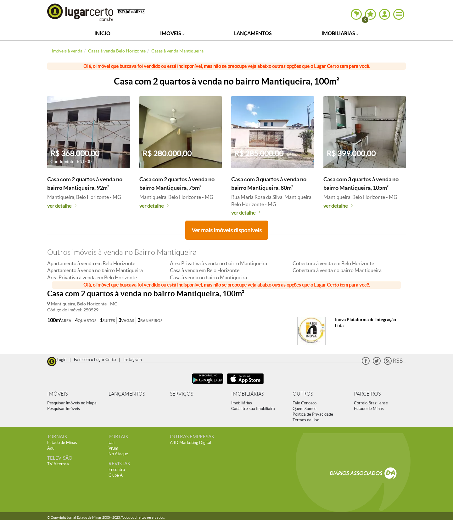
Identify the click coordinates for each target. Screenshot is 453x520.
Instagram (132, 359)
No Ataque (118, 454)
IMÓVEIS (57, 394)
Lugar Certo (80, 12)
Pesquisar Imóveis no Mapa (72, 403)
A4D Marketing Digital (190, 442)
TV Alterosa (58, 464)
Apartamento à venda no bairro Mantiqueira (95, 270)
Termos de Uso (306, 420)
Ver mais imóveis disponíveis (227, 230)
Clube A (116, 475)
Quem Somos (304, 408)
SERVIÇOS (181, 394)
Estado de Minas (369, 408)
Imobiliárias (340, 33)
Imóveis (172, 33)
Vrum (113, 448)
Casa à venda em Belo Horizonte (204, 270)
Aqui (51, 448)
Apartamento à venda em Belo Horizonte (91, 263)
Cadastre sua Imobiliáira (253, 408)
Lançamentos (253, 33)
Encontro (117, 469)
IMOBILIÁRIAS (247, 394)
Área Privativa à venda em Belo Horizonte (92, 277)
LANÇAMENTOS (127, 394)
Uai (112, 442)
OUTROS (303, 394)
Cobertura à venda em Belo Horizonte (333, 263)
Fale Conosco (304, 403)
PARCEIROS (367, 394)
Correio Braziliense (371, 403)
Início (102, 33)
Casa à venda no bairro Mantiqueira (208, 277)
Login (61, 359)
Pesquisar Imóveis (63, 408)
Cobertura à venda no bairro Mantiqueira (337, 270)
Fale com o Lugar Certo (95, 359)
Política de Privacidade (313, 414)
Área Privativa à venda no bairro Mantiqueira (218, 263)
